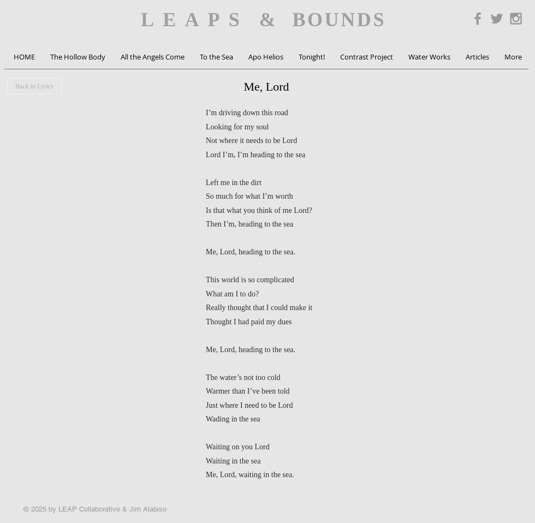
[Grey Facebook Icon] (477, 18)
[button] (78, 57)
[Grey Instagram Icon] (516, 18)
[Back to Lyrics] (34, 86)
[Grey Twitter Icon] (497, 18)
